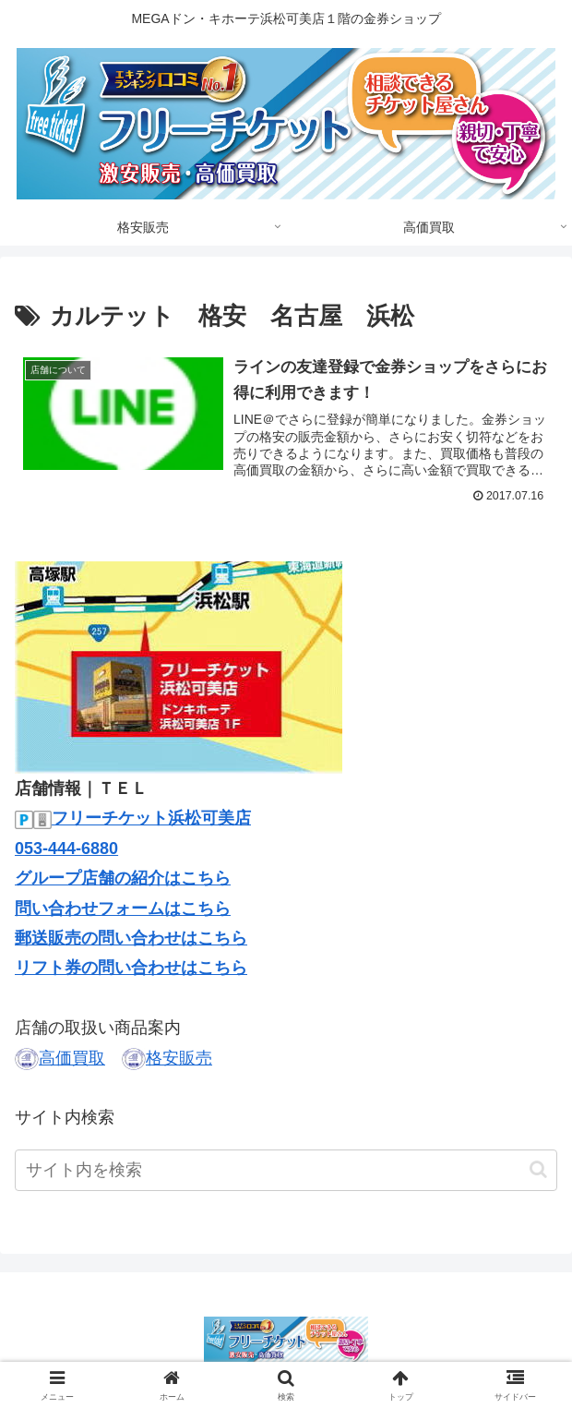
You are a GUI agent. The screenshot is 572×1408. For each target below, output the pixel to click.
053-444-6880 (66, 848)
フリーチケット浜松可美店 (151, 819)
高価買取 (72, 1058)
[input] (286, 1170)
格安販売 (179, 1058)
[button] (538, 1169)
